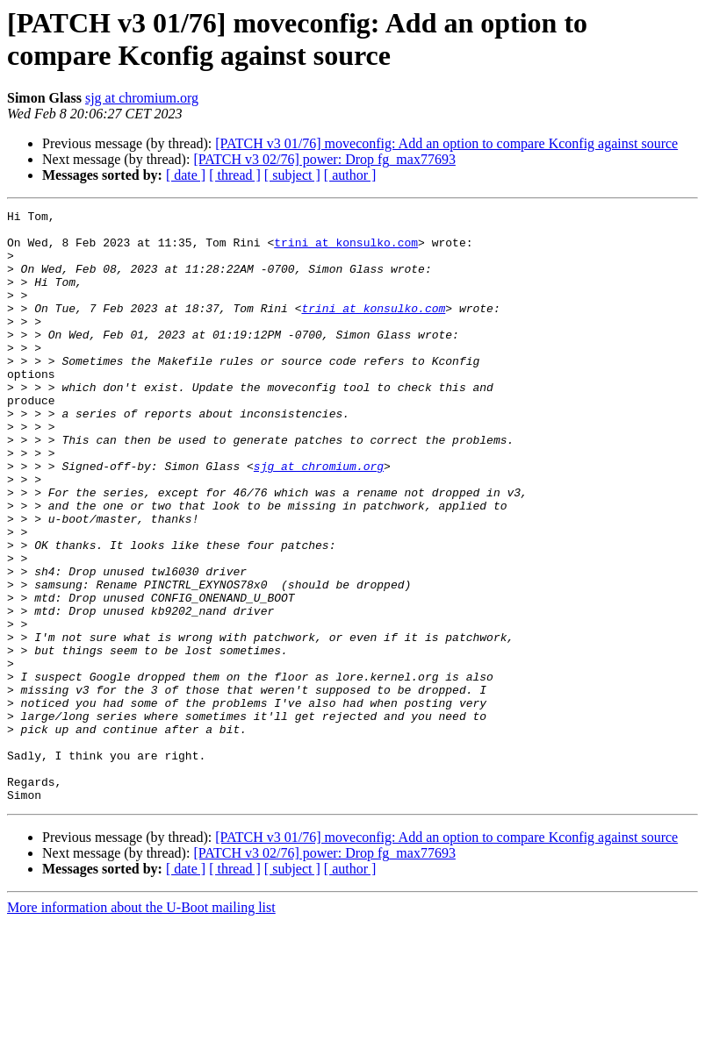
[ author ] (350, 175)
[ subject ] (292, 175)
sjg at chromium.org (141, 97)
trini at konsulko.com (346, 250)
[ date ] (185, 175)
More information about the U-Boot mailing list (141, 1025)
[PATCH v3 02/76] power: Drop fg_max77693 (324, 159)
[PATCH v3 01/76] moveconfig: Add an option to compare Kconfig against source (446, 143)
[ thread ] (235, 175)
